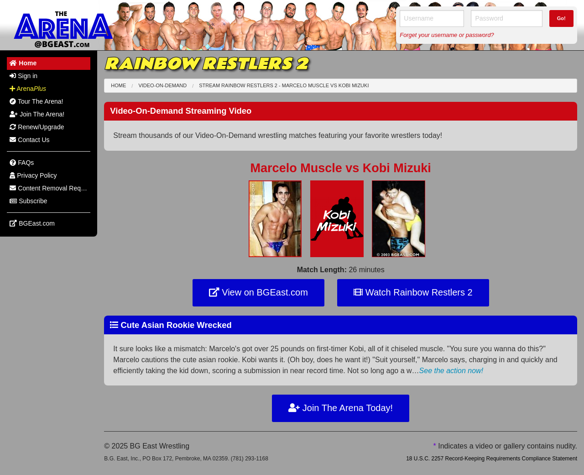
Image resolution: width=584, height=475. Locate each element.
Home (118, 85)
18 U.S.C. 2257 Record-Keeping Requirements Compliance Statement (491, 458)
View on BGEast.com (258, 292)
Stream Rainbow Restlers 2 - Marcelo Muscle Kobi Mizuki (284, 85)
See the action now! (451, 371)
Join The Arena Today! (340, 408)
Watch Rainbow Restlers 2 (413, 292)
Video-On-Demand (162, 85)
